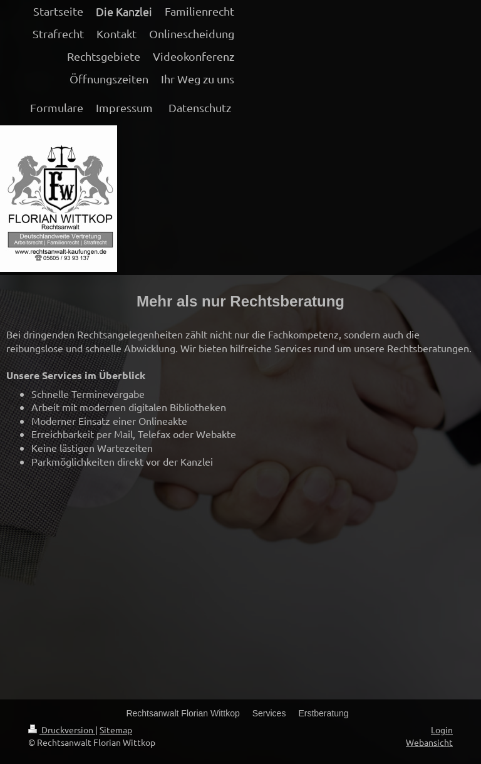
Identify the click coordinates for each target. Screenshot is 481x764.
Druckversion (61, 729)
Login (442, 729)
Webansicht (429, 742)
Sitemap (116, 729)
